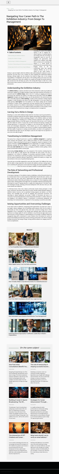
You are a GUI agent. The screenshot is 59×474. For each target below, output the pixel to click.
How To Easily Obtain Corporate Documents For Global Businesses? (28, 281)
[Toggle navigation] (8, 2)
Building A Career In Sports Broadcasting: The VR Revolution (18, 402)
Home (8, 8)
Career (12, 8)
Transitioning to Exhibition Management (17, 61)
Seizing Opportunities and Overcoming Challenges (19, 67)
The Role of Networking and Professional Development (20, 64)
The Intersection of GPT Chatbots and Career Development (17, 437)
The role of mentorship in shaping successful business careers (40, 366)
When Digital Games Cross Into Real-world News (22, 264)
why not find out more (12, 166)
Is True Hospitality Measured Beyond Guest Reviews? (24, 247)
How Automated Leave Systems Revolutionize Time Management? (27, 316)
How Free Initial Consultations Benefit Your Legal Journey (25, 299)
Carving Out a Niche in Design (14, 58)
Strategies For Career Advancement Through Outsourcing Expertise (38, 402)
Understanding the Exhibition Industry (16, 55)
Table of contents (15, 52)
